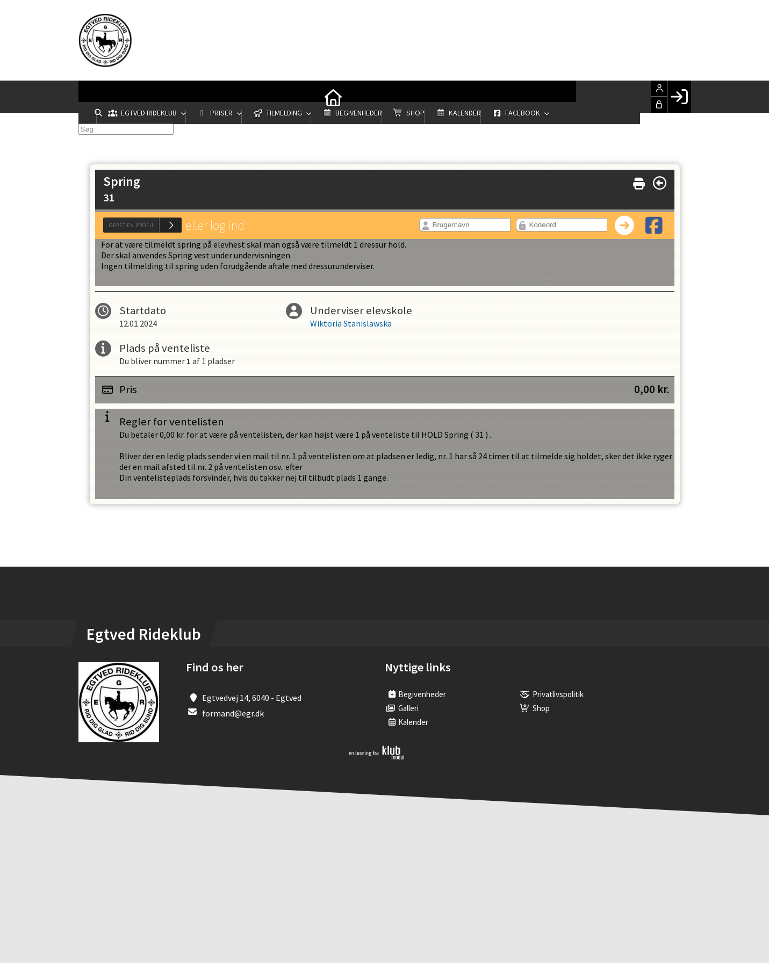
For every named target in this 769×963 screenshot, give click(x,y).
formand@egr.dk (233, 713)
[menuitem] (94, 97)
